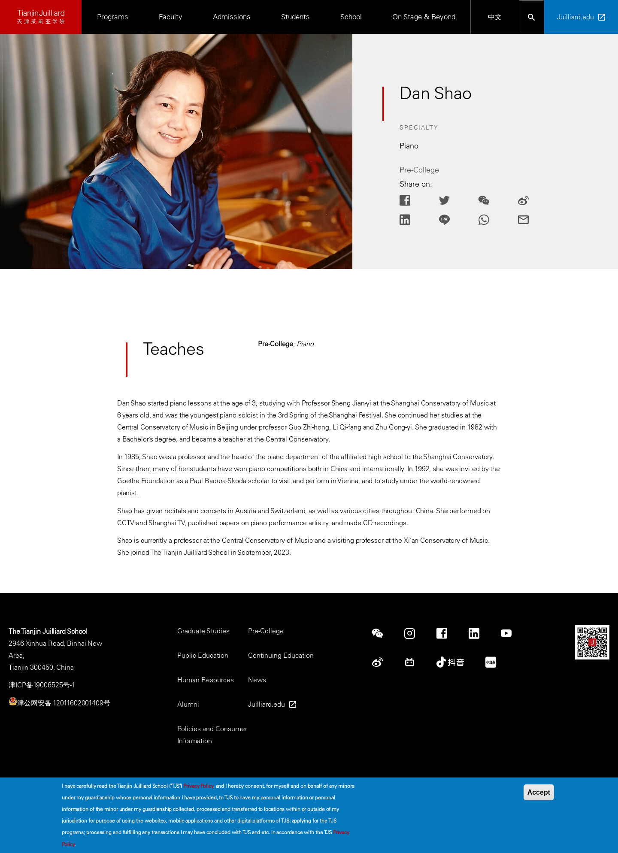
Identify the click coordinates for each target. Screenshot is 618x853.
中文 (495, 16)
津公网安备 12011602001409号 (63, 703)
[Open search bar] (531, 17)
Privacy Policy (198, 788)
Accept (538, 795)
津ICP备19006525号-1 (42, 685)
